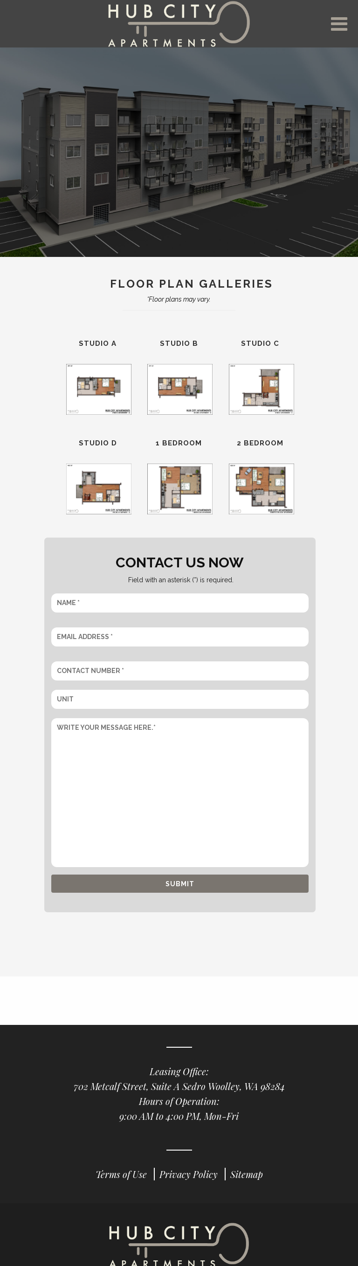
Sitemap (246, 1182)
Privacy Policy (189, 1182)
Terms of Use (122, 1182)
